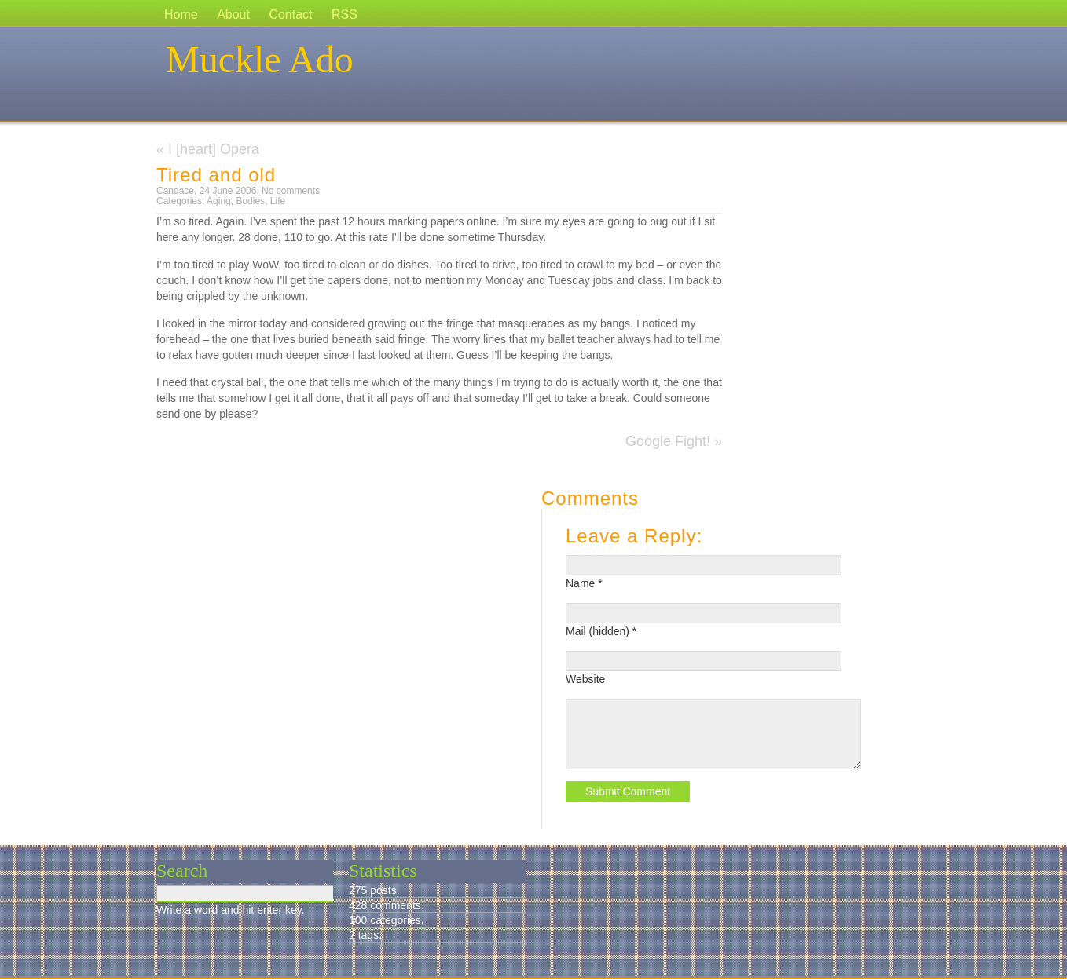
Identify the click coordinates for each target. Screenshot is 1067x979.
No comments (291, 190)
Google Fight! (667, 441)
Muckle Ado (260, 59)
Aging (219, 200)
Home (181, 14)
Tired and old (216, 174)
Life (277, 200)
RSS (345, 14)
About (233, 14)
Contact (290, 14)
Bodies (250, 200)
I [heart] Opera (213, 149)
